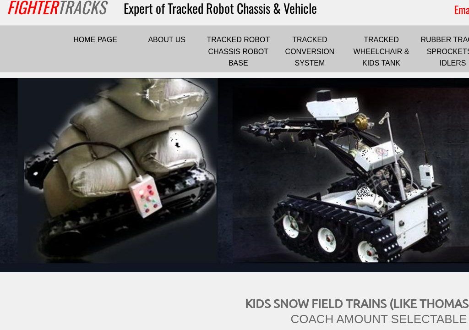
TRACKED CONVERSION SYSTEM (310, 51)
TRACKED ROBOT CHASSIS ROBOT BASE (238, 51)
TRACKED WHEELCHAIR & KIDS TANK (381, 51)
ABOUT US (166, 40)
